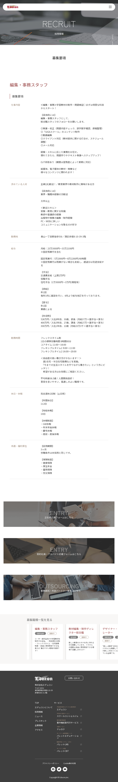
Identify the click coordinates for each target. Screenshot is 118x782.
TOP (37, 702)
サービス (58, 702)
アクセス (39, 729)
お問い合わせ (74, 678)
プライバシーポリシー (50, 763)
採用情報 (39, 711)
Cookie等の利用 (69, 763)
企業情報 (39, 725)
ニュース (39, 716)
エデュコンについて (44, 707)
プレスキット (41, 720)
